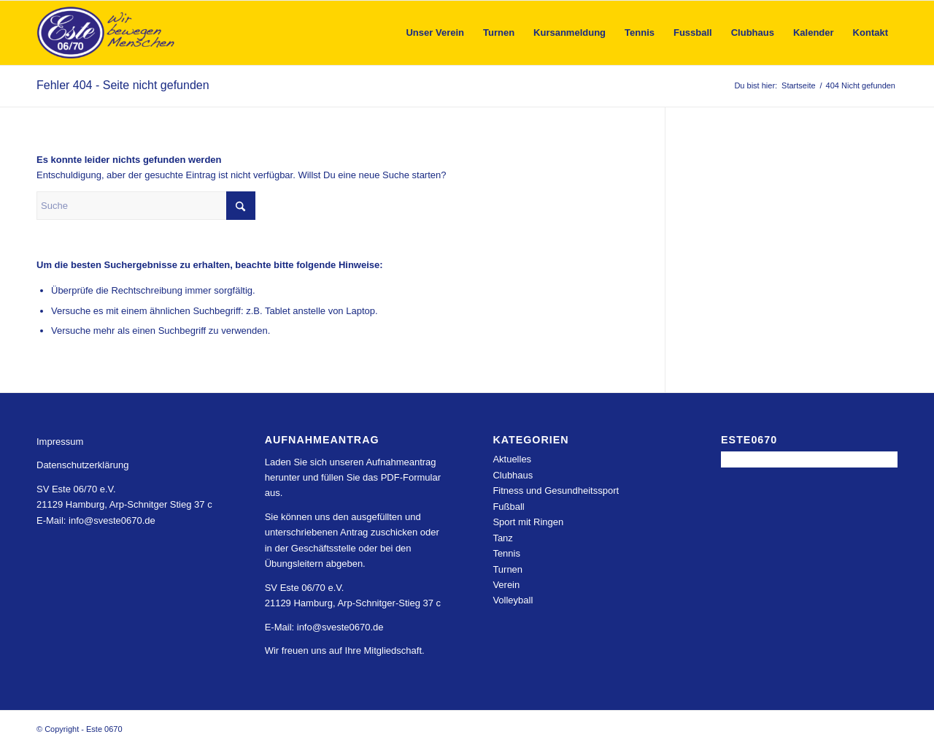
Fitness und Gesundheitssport (556, 490)
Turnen (507, 569)
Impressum (59, 441)
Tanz (502, 538)
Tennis (506, 553)
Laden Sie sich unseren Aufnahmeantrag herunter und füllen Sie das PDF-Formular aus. (353, 478)
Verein (506, 584)
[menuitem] (435, 33)
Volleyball (513, 600)
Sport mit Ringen (528, 521)
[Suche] (145, 205)
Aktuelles (512, 459)
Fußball (508, 506)
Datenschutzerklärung (82, 464)
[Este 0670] (106, 33)
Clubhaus (513, 475)
